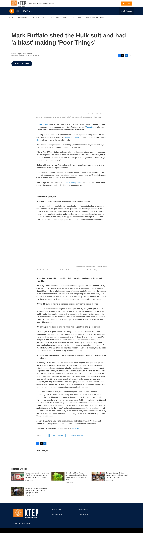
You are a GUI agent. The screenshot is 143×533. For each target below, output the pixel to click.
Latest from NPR (57, 439)
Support (55, 21)
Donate (128, 5)
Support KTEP (56, 513)
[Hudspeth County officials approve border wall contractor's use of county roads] (98, 479)
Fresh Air (75, 432)
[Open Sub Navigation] (15, 21)
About (65, 21)
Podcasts (36, 21)
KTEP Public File (57, 518)
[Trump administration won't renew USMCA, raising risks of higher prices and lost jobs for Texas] (17, 479)
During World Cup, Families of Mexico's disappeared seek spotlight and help (36, 494)
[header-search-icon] (118, 5)
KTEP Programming (76, 439)
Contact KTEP (83, 513)
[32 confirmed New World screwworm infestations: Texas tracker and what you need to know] (57, 479)
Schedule (77, 21)
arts (45, 439)
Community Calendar (95, 21)
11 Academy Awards (74, 186)
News (11, 21)
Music (44, 21)
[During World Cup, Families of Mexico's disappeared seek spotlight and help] (17, 495)
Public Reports (83, 518)
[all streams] (126, 15)
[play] (12, 14)
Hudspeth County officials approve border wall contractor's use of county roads (117, 479)
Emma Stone (91, 131)
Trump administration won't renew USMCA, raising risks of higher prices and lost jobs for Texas (37, 479)
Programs (22, 21)
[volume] (18, 14)
